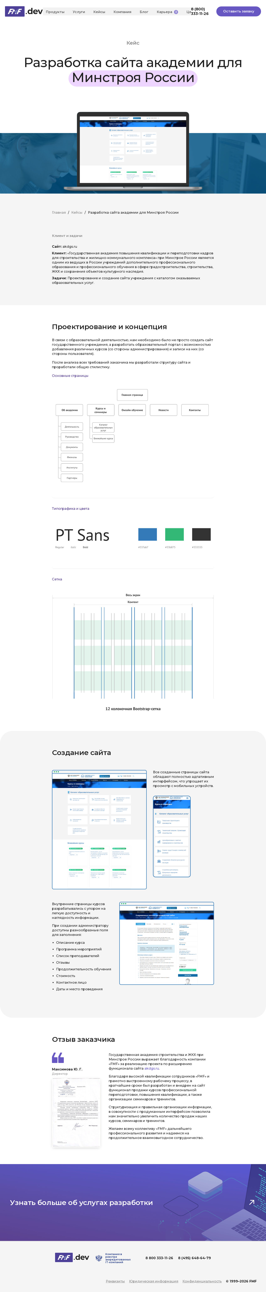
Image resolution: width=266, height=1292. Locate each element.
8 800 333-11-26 (159, 1258)
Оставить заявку (238, 11)
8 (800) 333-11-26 (199, 11)
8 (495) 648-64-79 (194, 1258)
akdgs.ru (151, 1068)
